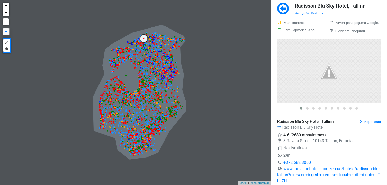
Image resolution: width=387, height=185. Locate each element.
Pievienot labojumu (347, 31)
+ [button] (6, 6)
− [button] (6, 13)
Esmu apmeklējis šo (296, 30)
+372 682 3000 (297, 162)
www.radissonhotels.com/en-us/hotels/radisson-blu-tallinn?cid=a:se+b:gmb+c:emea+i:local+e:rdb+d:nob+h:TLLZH (328, 174)
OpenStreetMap (260, 182)
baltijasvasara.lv (309, 12)
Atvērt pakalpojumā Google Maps (358, 23)
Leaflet (243, 182)
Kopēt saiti (370, 121)
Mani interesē (291, 23)
